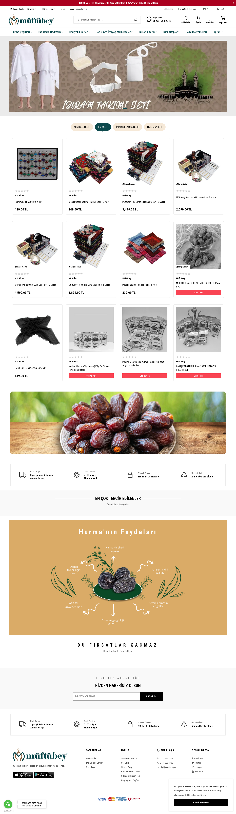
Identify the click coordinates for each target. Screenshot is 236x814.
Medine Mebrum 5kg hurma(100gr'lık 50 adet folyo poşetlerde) (143, 364)
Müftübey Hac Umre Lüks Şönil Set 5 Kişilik (196, 197)
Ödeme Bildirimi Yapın (130, 776)
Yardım (31, 9)
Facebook (197, 758)
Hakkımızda (168, 9)
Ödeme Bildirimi (48, 9)
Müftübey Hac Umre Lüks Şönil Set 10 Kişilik (35, 284)
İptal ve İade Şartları (94, 763)
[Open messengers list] (8, 804)
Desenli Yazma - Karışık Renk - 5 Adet (139, 284)
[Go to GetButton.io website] (8, 811)
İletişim (62, 9)
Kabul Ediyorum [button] (201, 802)
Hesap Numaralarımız (78, 9)
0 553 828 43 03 (165, 763)
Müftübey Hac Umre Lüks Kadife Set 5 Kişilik (89, 284)
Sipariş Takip (126, 767)
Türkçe (218, 9)
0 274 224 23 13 (165, 758)
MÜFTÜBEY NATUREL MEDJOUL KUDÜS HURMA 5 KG (198, 285)
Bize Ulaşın (90, 767)
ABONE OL (151, 696)
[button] (110, 108)
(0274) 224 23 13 (162, 21)
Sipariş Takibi (17, 9)
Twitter (196, 763)
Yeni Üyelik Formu (129, 758)
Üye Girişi (125, 763)
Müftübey (19, 195)
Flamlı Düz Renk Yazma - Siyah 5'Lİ (31, 368)
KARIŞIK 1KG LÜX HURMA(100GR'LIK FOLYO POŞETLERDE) (196, 368)
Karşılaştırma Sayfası (130, 780)
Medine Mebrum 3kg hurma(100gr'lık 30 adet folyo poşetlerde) (89, 368)
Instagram (198, 767)
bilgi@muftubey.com (186, 9)
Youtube (197, 771)
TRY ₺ (204, 9)
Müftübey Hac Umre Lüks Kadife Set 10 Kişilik (143, 202)
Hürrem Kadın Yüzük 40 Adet (28, 202)
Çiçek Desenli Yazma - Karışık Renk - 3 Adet (89, 202)
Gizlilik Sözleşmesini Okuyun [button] (196, 795)
